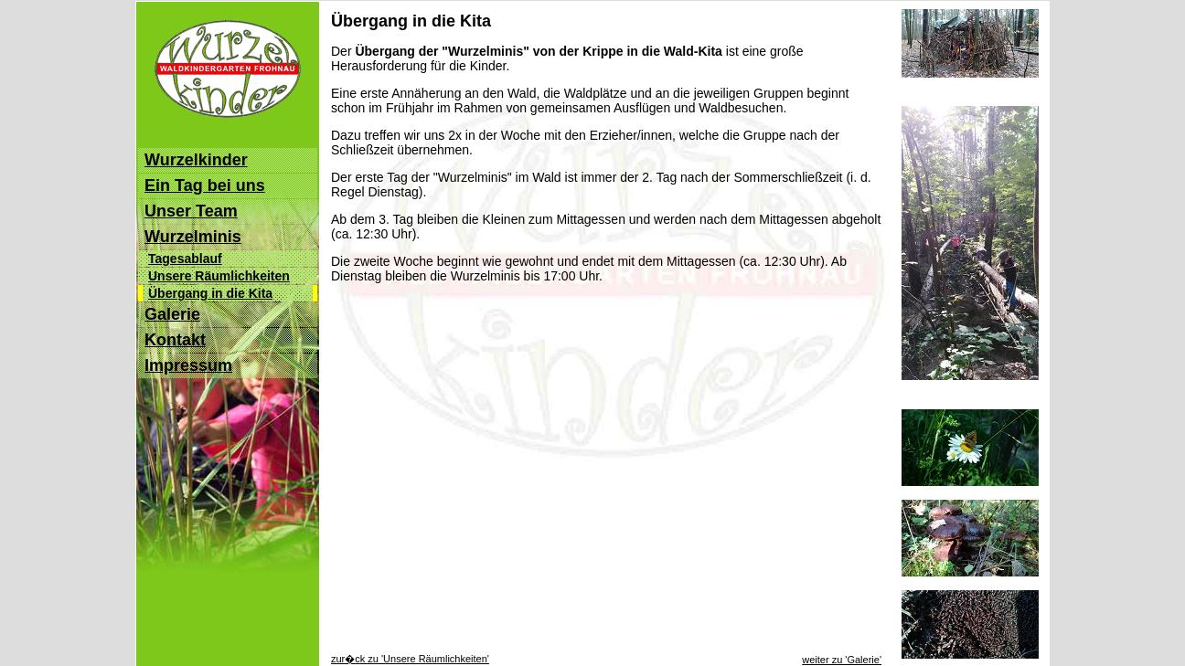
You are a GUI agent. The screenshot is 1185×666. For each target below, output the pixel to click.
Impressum (188, 365)
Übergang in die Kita (210, 293)
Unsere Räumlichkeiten (219, 276)
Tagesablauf (185, 258)
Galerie (172, 314)
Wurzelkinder (196, 160)
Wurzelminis (192, 236)
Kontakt (175, 340)
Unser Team (191, 211)
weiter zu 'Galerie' (841, 651)
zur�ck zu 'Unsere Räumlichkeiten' (410, 650)
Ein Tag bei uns (204, 185)
